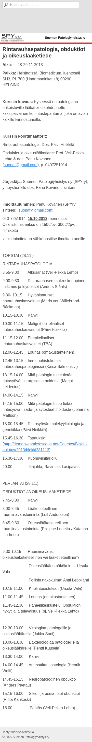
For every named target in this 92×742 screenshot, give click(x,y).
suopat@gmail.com (20, 165)
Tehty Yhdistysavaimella (18, 732)
